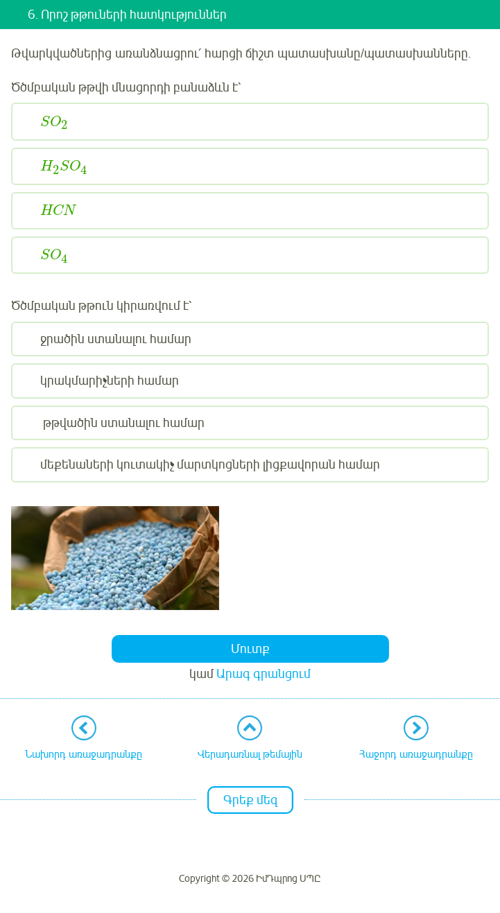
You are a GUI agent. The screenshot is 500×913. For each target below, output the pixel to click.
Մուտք (250, 649)
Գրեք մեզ (250, 800)
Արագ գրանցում (263, 673)
